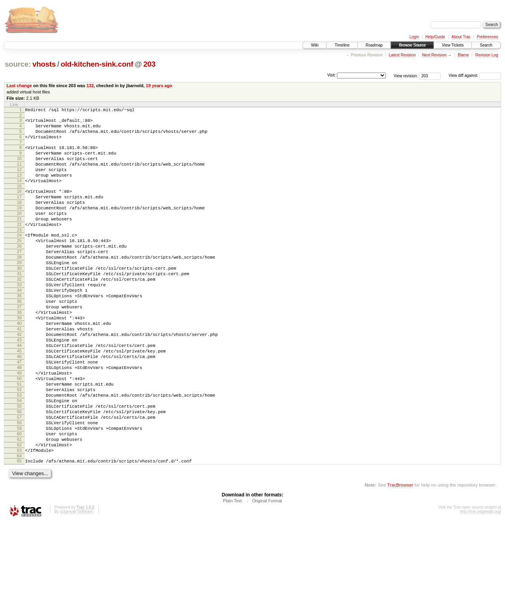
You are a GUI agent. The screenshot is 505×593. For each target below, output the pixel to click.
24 (19, 257)
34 (19, 324)
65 (19, 530)
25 (19, 264)
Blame (463, 55)
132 (90, 85)
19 (19, 225)
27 (19, 277)
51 (19, 438)
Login (414, 37)
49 (19, 425)
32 (19, 311)
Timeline (342, 45)
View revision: (406, 75)
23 (19, 252)
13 (19, 187)
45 (19, 398)
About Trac (460, 37)
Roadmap (374, 45)
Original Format (267, 571)
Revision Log (486, 55)
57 (19, 478)
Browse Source (412, 45)
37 (19, 344)
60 (19, 498)
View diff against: (475, 75)
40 (19, 364)
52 (19, 445)
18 (19, 218)
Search (486, 45)
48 (19, 418)
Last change (19, 85)
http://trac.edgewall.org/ (480, 582)
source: (18, 64)
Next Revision (434, 55)
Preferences (487, 37)
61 (19, 505)
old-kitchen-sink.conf (97, 64)
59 (19, 492)
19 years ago (159, 85)
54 (19, 458)
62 (19, 512)
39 (19, 358)
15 (19, 200)
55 (19, 465)
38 (19, 351)
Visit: (331, 75)
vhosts (44, 64)
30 (19, 297)
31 (19, 304)
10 (19, 166)
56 (19, 472)
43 (19, 384)
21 (19, 239)
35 (19, 331)
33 (19, 317)
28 (19, 284)
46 (19, 405)
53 (19, 451)
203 (149, 64)
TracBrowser (400, 555)
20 (19, 232)
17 (19, 212)
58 (19, 485)
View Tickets (453, 45)
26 (19, 271)
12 (19, 180)
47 (19, 411)
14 (19, 193)
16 (19, 205)
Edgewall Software (76, 582)
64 (19, 525)
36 (19, 338)
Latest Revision (402, 55)
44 (19, 391)
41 (19, 371)
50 (19, 431)
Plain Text (232, 571)
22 (19, 245)
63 (19, 519)
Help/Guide (435, 37)
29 (19, 291)
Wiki (314, 45)
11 (19, 173)
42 (19, 378)
